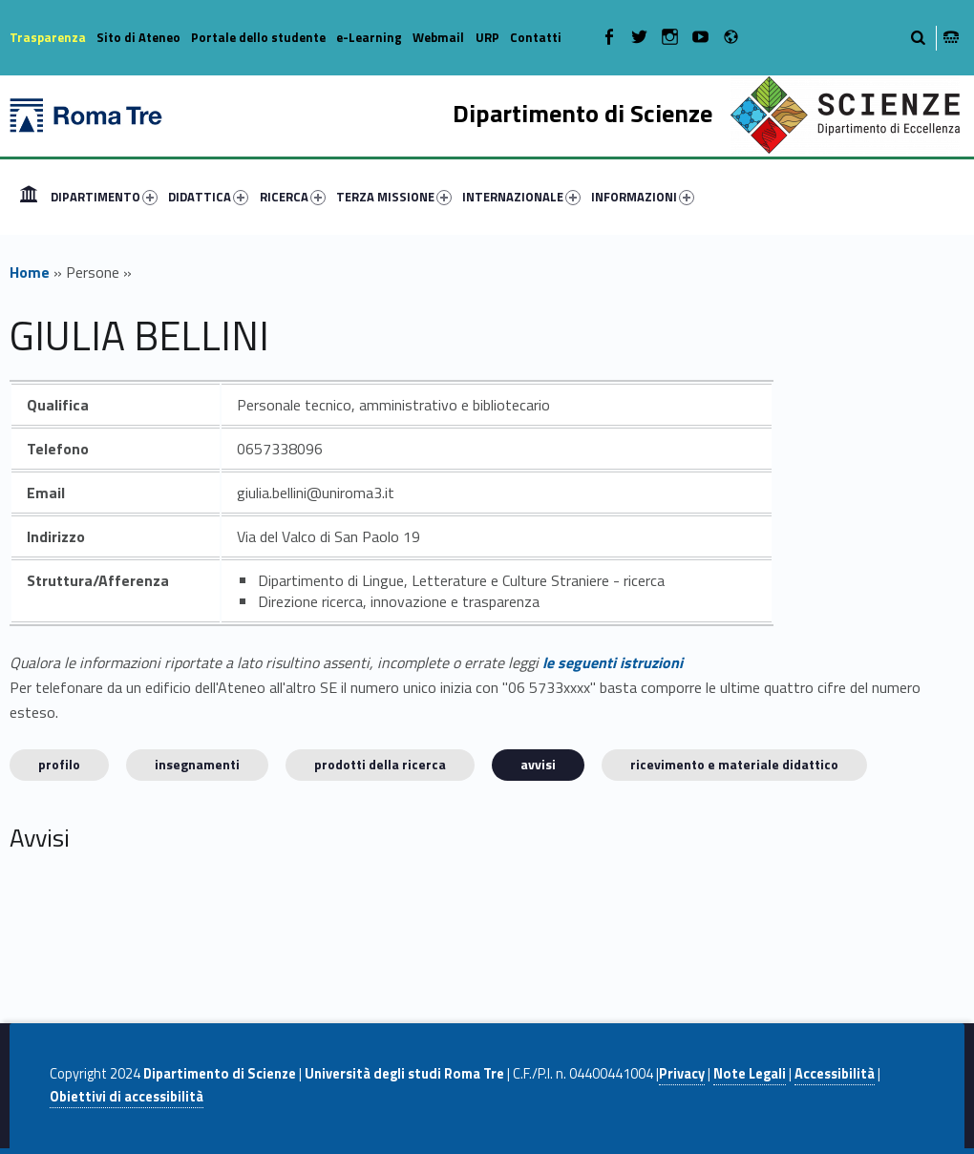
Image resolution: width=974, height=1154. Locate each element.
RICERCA (293, 196)
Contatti (535, 37)
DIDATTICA (208, 196)
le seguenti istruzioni (612, 662)
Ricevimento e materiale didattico (734, 764)
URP (487, 37)
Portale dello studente (258, 37)
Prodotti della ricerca (380, 764)
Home (29, 196)
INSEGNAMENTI (197, 764)
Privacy (682, 1073)
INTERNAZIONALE (521, 196)
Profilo (59, 764)
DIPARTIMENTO (104, 196)
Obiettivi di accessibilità (126, 1096)
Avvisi (538, 764)
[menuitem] (29, 196)
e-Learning (369, 37)
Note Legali (749, 1073)
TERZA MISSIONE (394, 196)
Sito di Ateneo (138, 37)
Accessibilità (834, 1073)
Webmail (438, 37)
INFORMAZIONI (642, 196)
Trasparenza (48, 37)
